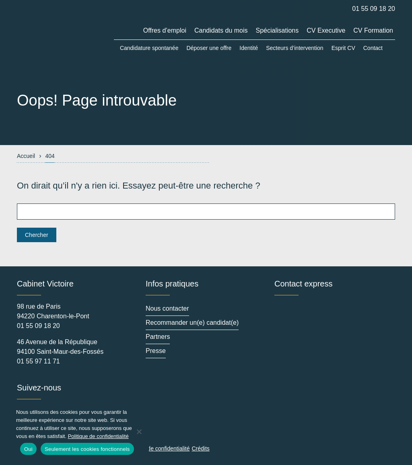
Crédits (200, 448)
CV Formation (373, 30)
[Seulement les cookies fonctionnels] (139, 432)
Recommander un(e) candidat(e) (192, 322)
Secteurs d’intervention (294, 48)
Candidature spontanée (149, 48)
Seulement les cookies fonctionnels (87, 449)
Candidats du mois (221, 30)
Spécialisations (277, 30)
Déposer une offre (208, 48)
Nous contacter (167, 308)
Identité (248, 48)
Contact (373, 48)
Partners (158, 336)
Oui (28, 449)
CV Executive (326, 30)
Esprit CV (343, 48)
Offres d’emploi (164, 30)
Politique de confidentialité (157, 448)
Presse (156, 352)
